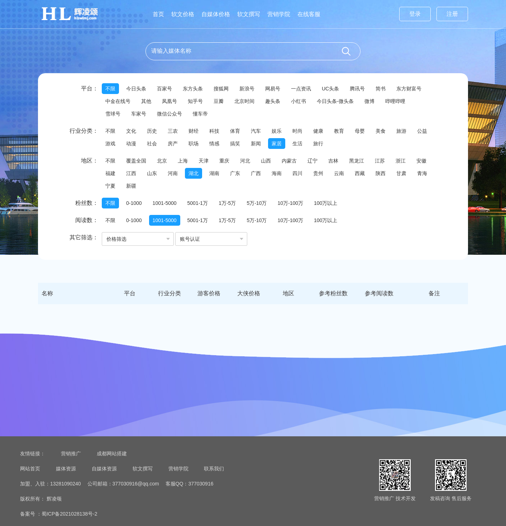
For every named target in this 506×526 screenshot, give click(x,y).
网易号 (272, 88)
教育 (339, 131)
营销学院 (278, 14)
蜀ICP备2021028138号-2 (69, 514)
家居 (277, 143)
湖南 (214, 173)
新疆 (131, 186)
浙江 (401, 161)
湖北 (193, 173)
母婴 (360, 131)
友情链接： (32, 453)
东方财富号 (408, 88)
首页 (158, 14)
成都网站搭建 (112, 453)
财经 (193, 131)
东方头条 (193, 88)
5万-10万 (257, 203)
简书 (381, 88)
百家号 (164, 88)
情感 (214, 143)
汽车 (256, 131)
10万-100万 (290, 203)
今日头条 (136, 88)
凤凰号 (169, 101)
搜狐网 (221, 88)
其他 (146, 101)
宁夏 (110, 186)
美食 (381, 131)
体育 (235, 131)
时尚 (297, 131)
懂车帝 (200, 114)
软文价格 (182, 14)
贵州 (318, 173)
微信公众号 (169, 114)
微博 (369, 101)
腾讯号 (357, 88)
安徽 (421, 161)
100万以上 (325, 203)
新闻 (256, 143)
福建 (110, 173)
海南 (277, 173)
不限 (110, 88)
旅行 (318, 143)
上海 (183, 161)
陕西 (381, 173)
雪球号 (112, 114)
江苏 (380, 161)
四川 (297, 173)
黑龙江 (356, 161)
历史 (152, 131)
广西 (256, 173)
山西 (266, 161)
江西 (131, 173)
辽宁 (312, 161)
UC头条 (330, 88)
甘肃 (401, 173)
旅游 (401, 131)
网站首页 (30, 468)
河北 (245, 161)
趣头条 (272, 101)
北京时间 (244, 101)
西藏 (360, 173)
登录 (415, 14)
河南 (173, 173)
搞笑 (235, 143)
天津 (204, 161)
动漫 (131, 143)
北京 (162, 161)
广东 (235, 173)
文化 (131, 131)
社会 (152, 143)
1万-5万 (227, 203)
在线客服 (308, 14)
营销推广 (71, 453)
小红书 (298, 101)
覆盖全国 (136, 161)
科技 (214, 131)
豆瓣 (219, 101)
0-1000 (134, 203)
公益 (422, 131)
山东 (152, 173)
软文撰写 (248, 14)
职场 (193, 143)
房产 (173, 143)
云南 (339, 173)
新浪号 (246, 88)
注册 (452, 14)
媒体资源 (66, 468)
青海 (422, 173)
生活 (297, 143)
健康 (318, 131)
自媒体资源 (104, 468)
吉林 (333, 161)
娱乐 (277, 131)
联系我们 (214, 468)
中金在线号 (117, 101)
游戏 (110, 143)
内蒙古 (289, 161)
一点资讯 (301, 88)
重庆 (224, 161)
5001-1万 (197, 203)
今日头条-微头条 (335, 101)
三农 (173, 131)
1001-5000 (165, 203)
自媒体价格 (215, 14)
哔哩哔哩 (395, 101)
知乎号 (195, 101)
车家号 (138, 114)
